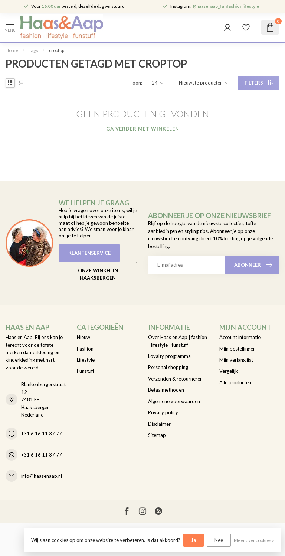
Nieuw (83, 337)
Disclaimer (159, 424)
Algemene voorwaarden (174, 401)
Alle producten (235, 382)
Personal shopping (168, 367)
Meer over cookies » (254, 540)
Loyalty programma (169, 356)
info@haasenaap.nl (41, 476)
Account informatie (240, 337)
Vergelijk (228, 371)
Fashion (85, 349)
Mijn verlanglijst (236, 360)
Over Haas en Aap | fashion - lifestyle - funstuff (177, 341)
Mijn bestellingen (237, 349)
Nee (218, 540)
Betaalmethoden (166, 390)
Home (12, 50)
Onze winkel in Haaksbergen (98, 274)
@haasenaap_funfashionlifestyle (225, 6)
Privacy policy (163, 412)
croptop (56, 50)
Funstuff (85, 371)
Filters (259, 83)
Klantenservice (89, 253)
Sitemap (157, 435)
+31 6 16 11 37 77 (41, 434)
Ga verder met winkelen (142, 129)
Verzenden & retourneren (175, 379)
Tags (33, 50)
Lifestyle (86, 360)
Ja (193, 540)
